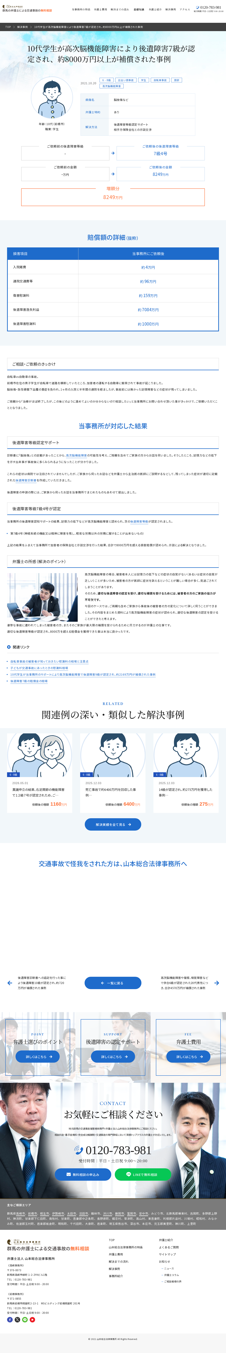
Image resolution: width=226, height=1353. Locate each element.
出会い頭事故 (126, 80)
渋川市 (107, 1213)
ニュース (169, 1267)
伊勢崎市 (58, 1213)
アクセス (185, 9)
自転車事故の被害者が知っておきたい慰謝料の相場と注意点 (49, 661)
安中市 (143, 1213)
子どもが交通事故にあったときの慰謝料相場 (39, 667)
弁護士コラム (171, 1274)
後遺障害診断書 (26, 480)
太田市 (71, 1213)
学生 (143, 80)
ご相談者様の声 (173, 1281)
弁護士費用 (100, 9)
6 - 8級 (106, 80)
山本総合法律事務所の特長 (126, 1246)
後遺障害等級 (139, 521)
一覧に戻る (112, 982)
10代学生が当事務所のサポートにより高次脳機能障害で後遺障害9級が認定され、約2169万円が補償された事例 (83, 674)
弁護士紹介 (155, 9)
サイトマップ (167, 1254)
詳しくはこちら (39, 1055)
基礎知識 (139, 9)
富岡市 (131, 1213)
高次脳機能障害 (111, 86)
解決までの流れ (120, 9)
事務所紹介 (116, 1275)
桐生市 (44, 1213)
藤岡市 (119, 1213)
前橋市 (32, 1213)
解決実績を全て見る (113, 823)
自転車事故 (160, 80)
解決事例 (170, 9)
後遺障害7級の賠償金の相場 (29, 680)
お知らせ (164, 1261)
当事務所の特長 (81, 9)
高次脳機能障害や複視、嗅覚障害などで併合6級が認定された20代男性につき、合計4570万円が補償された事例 (184, 982)
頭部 (176, 80)
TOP (8, 27)
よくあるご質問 (169, 1246)
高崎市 (20, 1213)
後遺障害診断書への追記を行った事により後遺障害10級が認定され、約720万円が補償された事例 (42, 982)
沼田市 (83, 1213)
